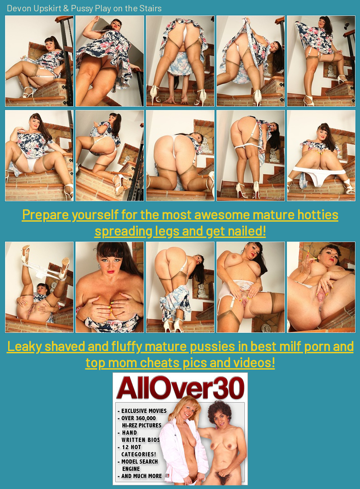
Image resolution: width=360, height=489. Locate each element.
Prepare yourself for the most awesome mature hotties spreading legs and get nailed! (180, 222)
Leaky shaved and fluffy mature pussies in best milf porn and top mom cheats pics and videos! (180, 353)
